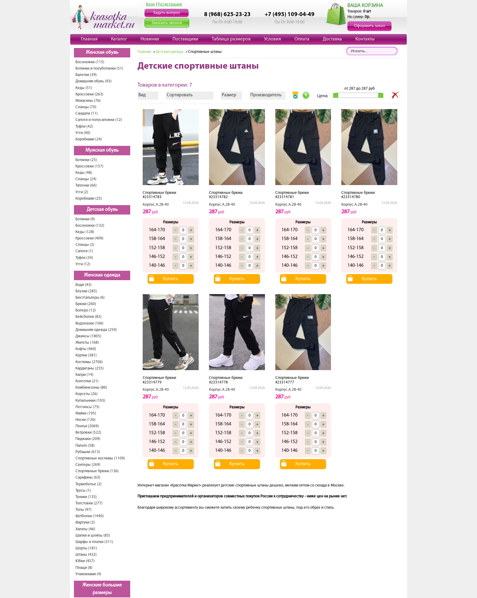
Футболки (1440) (89, 516)
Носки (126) (85, 420)
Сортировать (180, 95)
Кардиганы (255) (89, 368)
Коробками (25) (88, 199)
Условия (272, 39)
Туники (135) (86, 497)
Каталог (119, 39)
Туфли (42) (84, 127)
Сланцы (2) (84, 245)
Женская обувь (102, 52)
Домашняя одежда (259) (96, 330)
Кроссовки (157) (89, 166)
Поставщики (185, 39)
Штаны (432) (86, 555)
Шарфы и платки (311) (94, 542)
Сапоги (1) (84, 251)
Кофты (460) (85, 349)
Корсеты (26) (86, 394)
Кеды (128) (84, 232)
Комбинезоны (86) (91, 388)
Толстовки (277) (89, 503)
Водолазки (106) (89, 323)
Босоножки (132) (89, 226)
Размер (229, 95)
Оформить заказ (369, 26)
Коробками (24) (88, 139)
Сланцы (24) (85, 179)
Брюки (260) (85, 304)
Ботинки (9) (85, 219)
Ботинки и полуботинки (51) (99, 68)
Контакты (364, 39)
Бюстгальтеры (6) (90, 298)
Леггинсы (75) (87, 407)
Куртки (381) (86, 355)
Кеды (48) (83, 173)
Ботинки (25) (86, 160)
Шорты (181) (86, 548)
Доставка (332, 39)
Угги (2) (81, 192)
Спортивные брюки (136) (97, 471)
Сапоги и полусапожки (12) (98, 120)
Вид (142, 95)
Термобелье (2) (88, 484)
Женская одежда (102, 275)
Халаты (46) (85, 529)
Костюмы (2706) (89, 362)
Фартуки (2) (85, 522)
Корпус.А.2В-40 (156, 205)
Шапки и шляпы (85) (92, 536)
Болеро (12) (85, 310)
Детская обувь (102, 209)
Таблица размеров (231, 39)
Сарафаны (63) (87, 477)
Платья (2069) (87, 426)
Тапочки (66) (86, 185)
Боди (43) (83, 285)
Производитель (265, 95)
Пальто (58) (85, 446)
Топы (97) (83, 510)
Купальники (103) (90, 401)
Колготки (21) (87, 381)
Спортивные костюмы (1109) (100, 458)
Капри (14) (84, 375)
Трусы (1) (83, 491)
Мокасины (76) (88, 101)
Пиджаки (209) (87, 439)
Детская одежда (169, 52)
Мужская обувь (102, 150)
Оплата (301, 39)
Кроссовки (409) (89, 238)
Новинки (150, 39)
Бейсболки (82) (88, 317)
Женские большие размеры (102, 589)
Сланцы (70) (85, 107)
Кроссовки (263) (89, 94)
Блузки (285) (86, 291)
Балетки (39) (86, 75)
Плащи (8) (83, 568)
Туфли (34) (84, 258)
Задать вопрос (166, 13)
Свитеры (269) (87, 465)
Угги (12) (82, 264)
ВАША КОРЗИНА (365, 5)
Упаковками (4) (88, 574)
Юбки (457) (85, 561)
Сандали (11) (86, 113)
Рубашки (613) (87, 452)
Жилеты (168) (87, 343)
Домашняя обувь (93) (93, 81)
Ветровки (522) (88, 433)
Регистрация (170, 4)
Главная (89, 39)
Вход (150, 4)
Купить (170, 279)
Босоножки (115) (89, 62)
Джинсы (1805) (88, 336)
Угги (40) (82, 133)
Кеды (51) (83, 88)
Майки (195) (85, 413)
